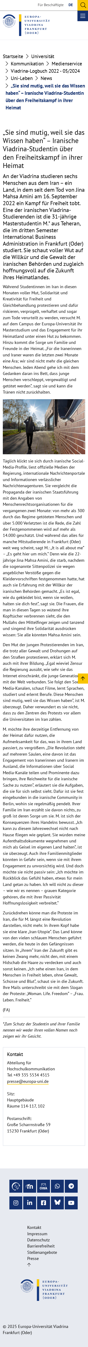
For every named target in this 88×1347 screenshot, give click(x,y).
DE (71, 4)
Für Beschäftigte (51, 4)
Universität (42, 56)
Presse (33, 1258)
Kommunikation (27, 63)
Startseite (13, 56)
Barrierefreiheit (41, 1246)
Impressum (37, 1233)
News (46, 78)
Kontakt (34, 1227)
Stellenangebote (42, 1252)
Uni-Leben (22, 78)
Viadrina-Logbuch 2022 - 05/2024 (45, 71)
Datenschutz (38, 1240)
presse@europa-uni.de (28, 1081)
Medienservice (67, 63)
